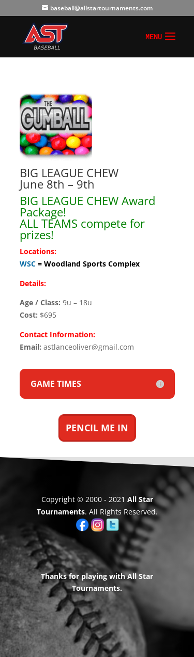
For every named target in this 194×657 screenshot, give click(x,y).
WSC (28, 264)
